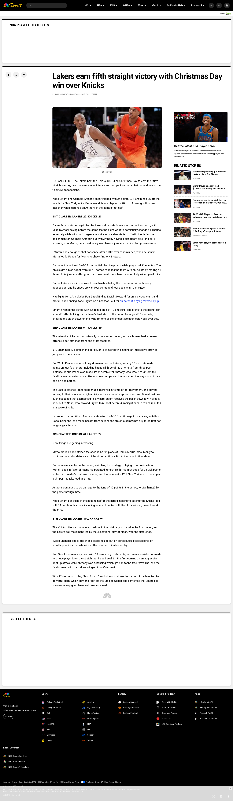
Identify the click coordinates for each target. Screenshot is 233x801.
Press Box (54, 782)
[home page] (12, 5)
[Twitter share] (16, 75)
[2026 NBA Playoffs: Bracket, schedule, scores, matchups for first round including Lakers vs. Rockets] (182, 218)
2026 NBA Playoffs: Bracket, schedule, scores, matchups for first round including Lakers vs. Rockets (209, 215)
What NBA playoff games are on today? (209, 244)
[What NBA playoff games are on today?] (182, 246)
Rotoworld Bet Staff (200, 236)
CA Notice (104, 782)
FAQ (34, 782)
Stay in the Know (10, 706)
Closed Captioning (25, 782)
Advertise (6, 782)
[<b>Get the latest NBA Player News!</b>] (201, 127)
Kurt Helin (196, 179)
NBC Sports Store (43, 782)
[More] (211, 5)
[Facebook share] (8, 75)
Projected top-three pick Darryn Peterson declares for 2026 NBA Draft (210, 201)
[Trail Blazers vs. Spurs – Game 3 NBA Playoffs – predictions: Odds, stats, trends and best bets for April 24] (182, 232)
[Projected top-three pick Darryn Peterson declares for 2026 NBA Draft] (182, 203)
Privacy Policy (74, 782)
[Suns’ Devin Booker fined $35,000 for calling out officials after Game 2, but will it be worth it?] (182, 189)
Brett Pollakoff (60, 94)
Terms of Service (115, 782)
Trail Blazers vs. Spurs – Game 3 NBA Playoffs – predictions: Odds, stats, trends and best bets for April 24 (210, 230)
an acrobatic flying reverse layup (139, 301)
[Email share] (24, 75)
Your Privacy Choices (93, 782)
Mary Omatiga (198, 250)
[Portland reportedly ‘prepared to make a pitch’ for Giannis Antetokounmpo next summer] (182, 175)
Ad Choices (64, 782)
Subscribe (8, 716)
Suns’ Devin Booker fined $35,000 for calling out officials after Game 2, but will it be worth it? (209, 187)
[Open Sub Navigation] (91, 5)
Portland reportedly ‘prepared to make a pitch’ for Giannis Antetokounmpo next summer (209, 173)
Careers (14, 782)
